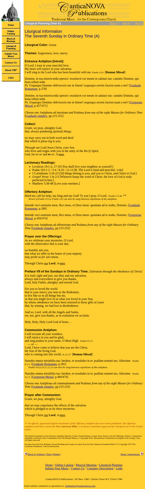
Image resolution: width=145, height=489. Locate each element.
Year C (139, 23)
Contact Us (78, 468)
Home (49, 465)
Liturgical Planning (110, 465)
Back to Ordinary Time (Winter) (42, 454)
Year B (126, 23)
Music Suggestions (132, 454)
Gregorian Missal (43, 376)
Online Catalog (64, 465)
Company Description (100, 468)
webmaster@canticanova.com (80, 485)
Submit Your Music (57, 468)
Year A (113, 23)
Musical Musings (86, 465)
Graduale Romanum (44, 364)
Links (119, 468)
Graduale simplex (36, 115)
